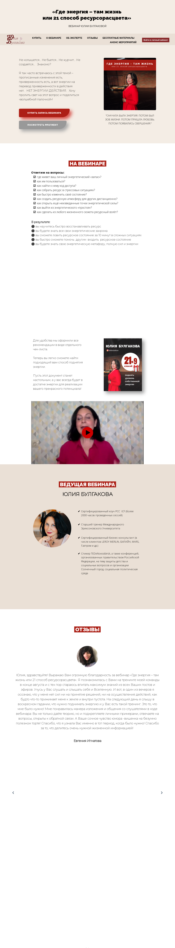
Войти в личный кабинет (155, 40)
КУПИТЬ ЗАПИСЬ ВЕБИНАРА (44, 113)
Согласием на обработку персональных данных (21, 921)
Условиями (44, 869)
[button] (86, 746)
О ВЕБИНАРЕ (54, 38)
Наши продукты (60, 903)
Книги (55, 920)
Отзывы (56, 925)
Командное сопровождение (67, 912)
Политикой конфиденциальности (15, 908)
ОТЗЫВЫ (92, 38)
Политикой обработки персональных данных (45, 877)
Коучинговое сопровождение (68, 907)
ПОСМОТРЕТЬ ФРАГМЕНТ (42, 125)
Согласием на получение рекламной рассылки (21, 916)
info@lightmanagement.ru (128, 925)
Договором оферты (61, 869)
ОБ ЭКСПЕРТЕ (74, 38)
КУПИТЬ (37, 38)
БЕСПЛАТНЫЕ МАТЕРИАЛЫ (118, 38)
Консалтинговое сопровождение (69, 916)
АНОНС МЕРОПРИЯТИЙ (123, 42)
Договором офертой (10, 912)
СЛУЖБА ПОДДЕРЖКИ (130, 862)
